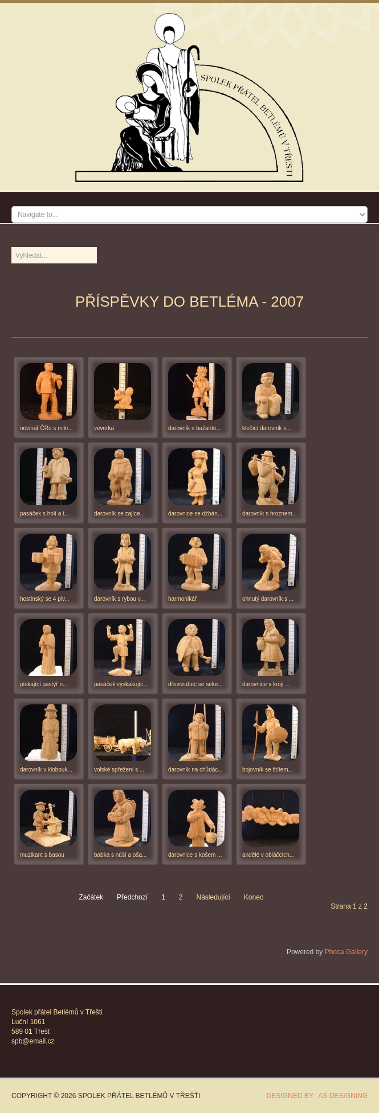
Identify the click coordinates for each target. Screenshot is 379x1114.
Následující (213, 897)
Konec (253, 897)
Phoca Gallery (346, 952)
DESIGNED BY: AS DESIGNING (313, 1096)
